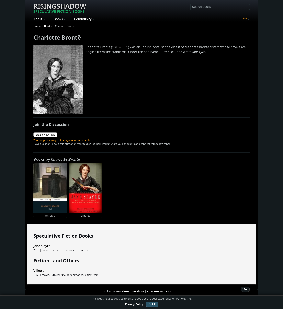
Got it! (152, 304)
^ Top (245, 289)
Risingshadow (59, 8)
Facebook (138, 291)
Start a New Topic (45, 134)
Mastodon (157, 291)
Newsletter (123, 291)
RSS (168, 291)
